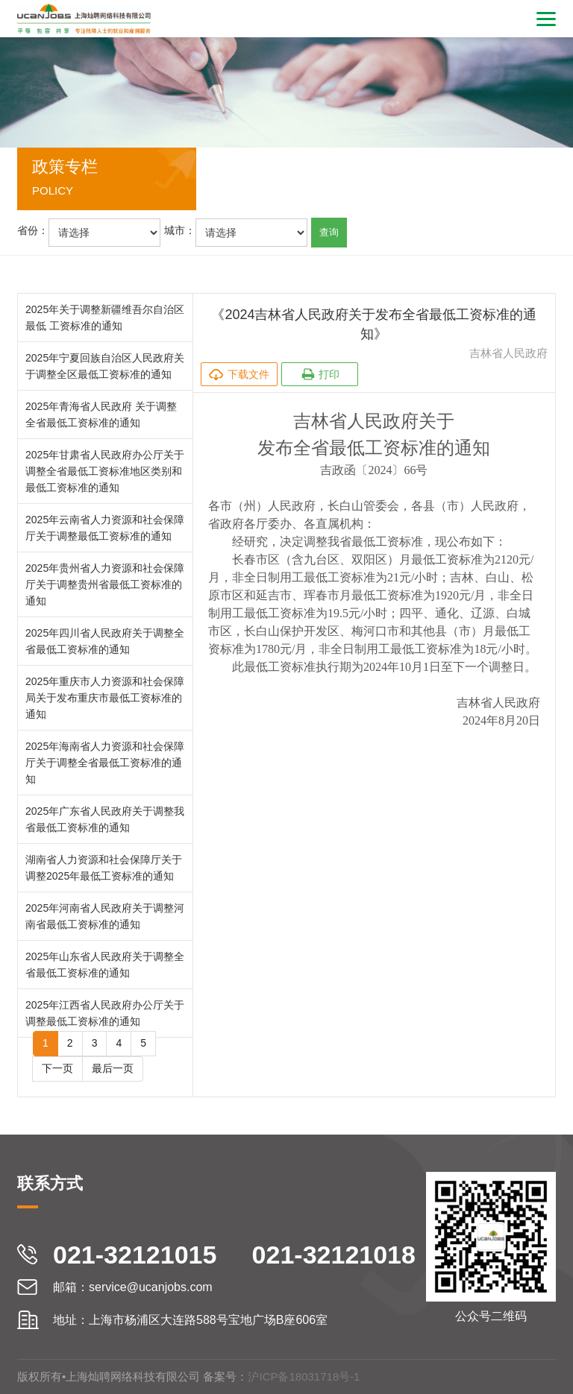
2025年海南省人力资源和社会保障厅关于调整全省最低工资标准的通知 (104, 762)
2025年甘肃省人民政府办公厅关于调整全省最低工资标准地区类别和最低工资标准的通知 (104, 471)
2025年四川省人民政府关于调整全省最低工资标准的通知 (104, 641)
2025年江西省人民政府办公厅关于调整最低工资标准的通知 (104, 1013)
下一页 (57, 1068)
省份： (32, 230)
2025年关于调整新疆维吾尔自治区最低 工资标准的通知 (104, 317)
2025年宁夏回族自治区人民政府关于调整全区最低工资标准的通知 (104, 366)
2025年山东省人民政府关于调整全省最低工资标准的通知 (104, 964)
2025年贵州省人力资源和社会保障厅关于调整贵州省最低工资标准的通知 (104, 584)
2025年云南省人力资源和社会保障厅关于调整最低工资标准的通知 (104, 528)
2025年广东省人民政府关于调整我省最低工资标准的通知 (104, 819)
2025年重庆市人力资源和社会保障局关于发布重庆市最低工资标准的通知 (104, 697)
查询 (329, 232)
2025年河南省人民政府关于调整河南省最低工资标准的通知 (104, 916)
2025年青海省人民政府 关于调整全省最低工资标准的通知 (101, 414)
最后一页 (113, 1068)
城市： (179, 230)
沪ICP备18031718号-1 (304, 1376)
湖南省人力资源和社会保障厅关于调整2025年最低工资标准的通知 (103, 868)
